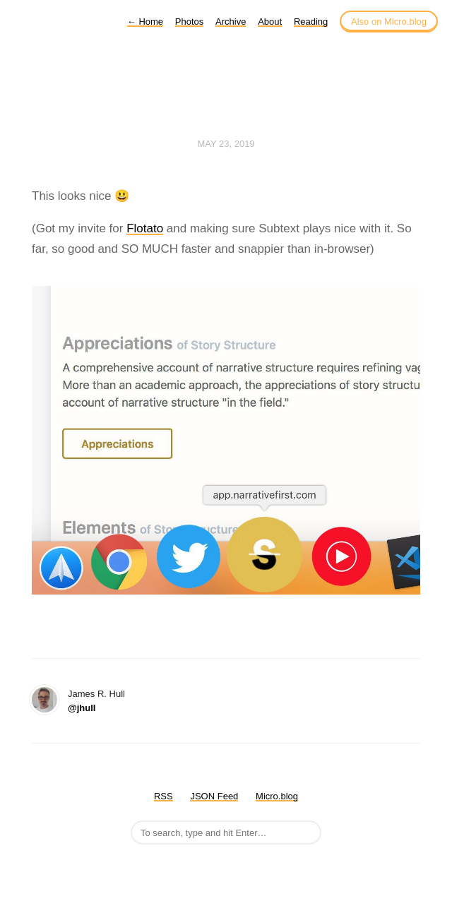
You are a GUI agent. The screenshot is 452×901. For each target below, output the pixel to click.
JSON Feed (214, 796)
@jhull (81, 708)
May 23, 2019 (225, 143)
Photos (189, 21)
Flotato (144, 228)
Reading (311, 21)
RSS (163, 796)
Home (145, 21)
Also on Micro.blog (389, 21)
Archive (230, 21)
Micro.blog (277, 796)
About (270, 21)
